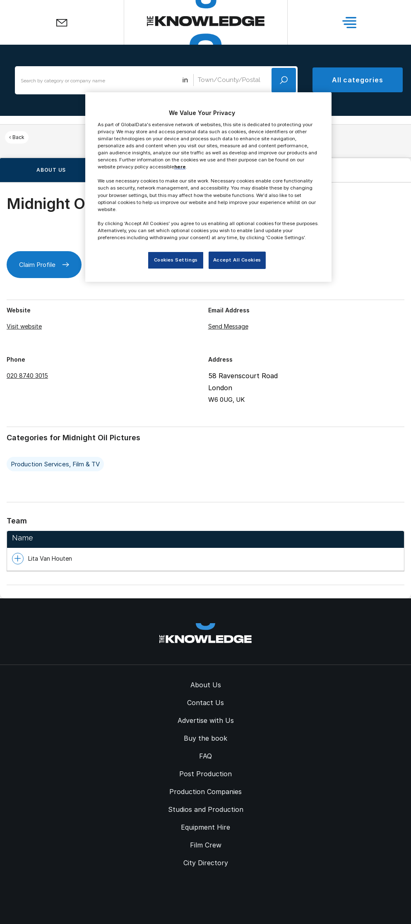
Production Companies (205, 791)
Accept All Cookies (237, 260)
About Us (205, 685)
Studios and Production (205, 809)
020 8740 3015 (27, 375)
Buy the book (205, 738)
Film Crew (205, 845)
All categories (357, 80)
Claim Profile (44, 265)
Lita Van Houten (50, 558)
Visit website (24, 326)
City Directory (205, 863)
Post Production (205, 774)
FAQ (205, 756)
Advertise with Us (206, 720)
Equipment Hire (205, 827)
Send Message (228, 326)
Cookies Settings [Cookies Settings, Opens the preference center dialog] (176, 260)
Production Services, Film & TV (55, 464)
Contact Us (205, 702)
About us (51, 170)
